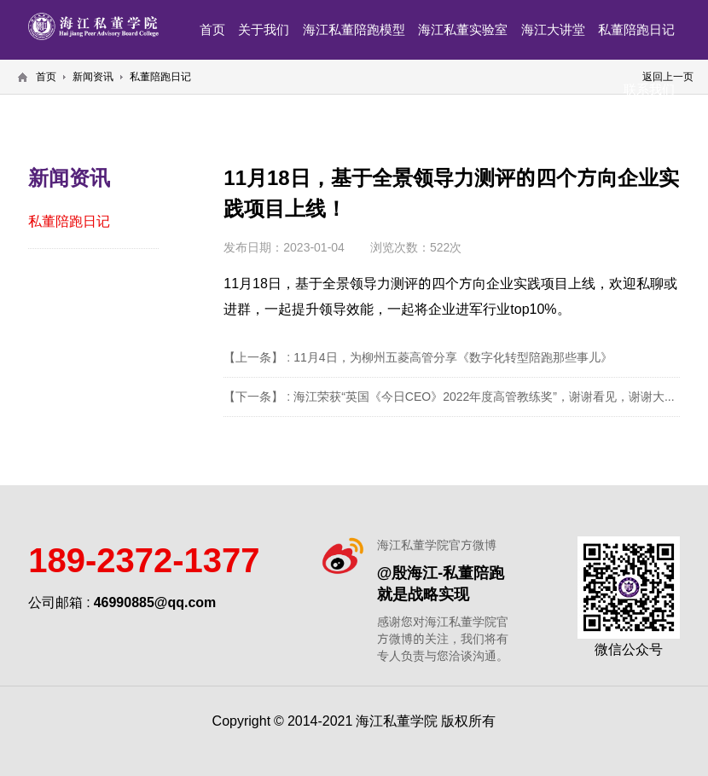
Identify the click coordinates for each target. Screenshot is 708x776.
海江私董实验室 (463, 29)
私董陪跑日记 (636, 29)
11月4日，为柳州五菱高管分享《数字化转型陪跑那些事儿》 (452, 357)
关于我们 (263, 29)
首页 (212, 29)
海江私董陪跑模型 (354, 29)
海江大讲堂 (553, 29)
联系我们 (649, 89)
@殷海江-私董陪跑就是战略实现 (441, 583)
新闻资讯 (93, 76)
